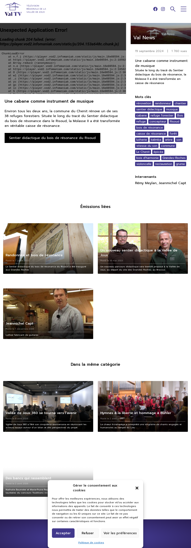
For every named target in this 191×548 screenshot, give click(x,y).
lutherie (141, 140)
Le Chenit (143, 152)
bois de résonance (149, 127)
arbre (169, 140)
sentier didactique (149, 109)
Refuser (88, 533)
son (178, 140)
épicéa (158, 152)
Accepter (63, 533)
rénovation (143, 103)
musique (172, 109)
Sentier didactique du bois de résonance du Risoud (52, 137)
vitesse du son (146, 146)
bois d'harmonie (147, 158)
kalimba (156, 140)
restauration (163, 164)
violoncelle (143, 164)
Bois (180, 115)
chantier (180, 103)
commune (168, 146)
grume (180, 164)
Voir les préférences (120, 533)
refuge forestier (162, 115)
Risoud (174, 121)
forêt (173, 133)
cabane (141, 115)
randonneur (163, 103)
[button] (137, 488)
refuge (141, 121)
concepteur (158, 121)
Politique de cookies (91, 542)
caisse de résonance (151, 133)
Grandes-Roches (174, 158)
